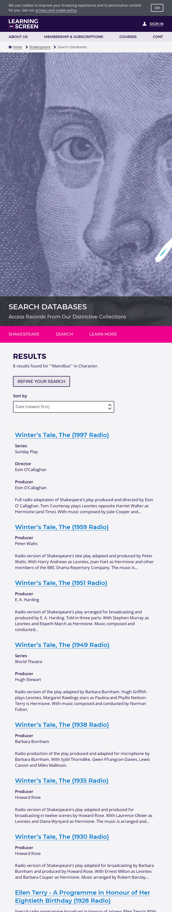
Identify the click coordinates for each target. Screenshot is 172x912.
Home (17, 47)
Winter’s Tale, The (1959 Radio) (62, 527)
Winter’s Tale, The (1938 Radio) (62, 724)
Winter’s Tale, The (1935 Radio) (62, 780)
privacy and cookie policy (56, 10)
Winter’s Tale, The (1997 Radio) (62, 434)
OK (157, 8)
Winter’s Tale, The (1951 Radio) (61, 582)
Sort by (20, 396)
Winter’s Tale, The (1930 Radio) (62, 836)
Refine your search (41, 381)
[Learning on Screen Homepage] (23, 24)
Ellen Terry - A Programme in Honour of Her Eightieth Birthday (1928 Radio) (82, 896)
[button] (10, 47)
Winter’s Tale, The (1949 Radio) (62, 644)
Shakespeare (39, 47)
